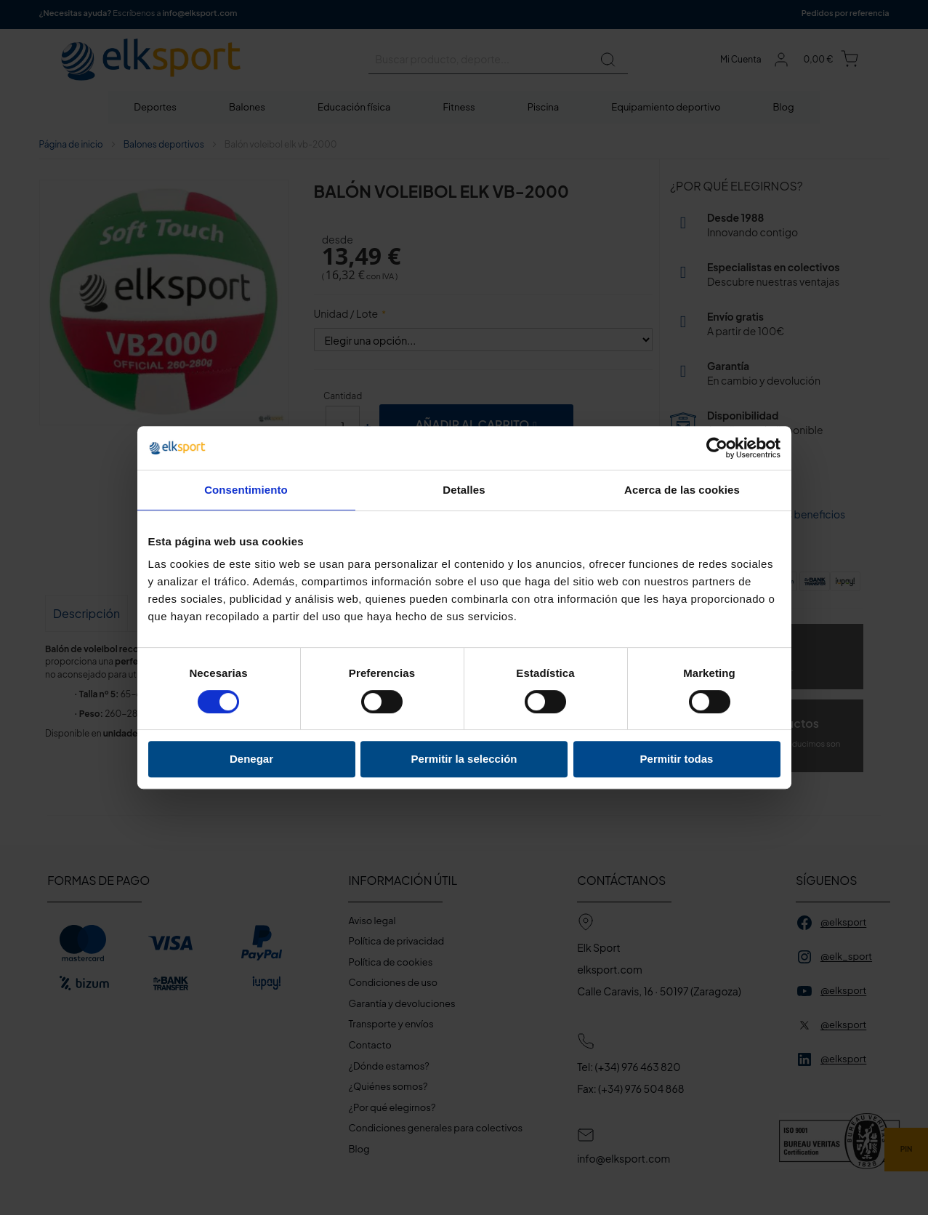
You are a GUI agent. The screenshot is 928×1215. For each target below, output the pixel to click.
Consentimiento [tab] (246, 490)
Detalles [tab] (464, 490)
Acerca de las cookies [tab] (682, 490)
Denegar (251, 759)
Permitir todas (677, 759)
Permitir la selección (464, 759)
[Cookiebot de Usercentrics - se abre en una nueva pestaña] (716, 448)
